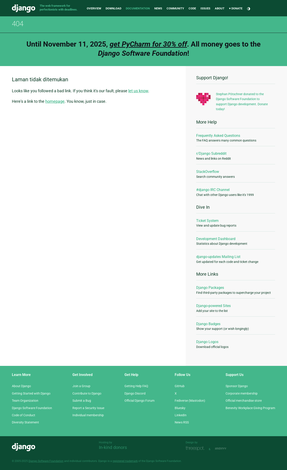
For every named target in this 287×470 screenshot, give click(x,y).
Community (175, 8)
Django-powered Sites (213, 306)
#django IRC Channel (213, 190)
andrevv (225, 448)
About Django (21, 386)
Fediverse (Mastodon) (190, 400)
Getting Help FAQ (136, 386)
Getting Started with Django (31, 393)
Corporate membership (242, 393)
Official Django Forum (139, 400)
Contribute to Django (86, 393)
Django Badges (208, 324)
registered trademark (125, 461)
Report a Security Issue (88, 408)
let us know (138, 90)
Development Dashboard (215, 239)
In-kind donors (113, 447)
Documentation (138, 8)
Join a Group (81, 386)
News (158, 8)
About (219, 8)
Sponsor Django (237, 386)
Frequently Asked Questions (218, 135)
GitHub (180, 386)
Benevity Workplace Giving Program (250, 408)
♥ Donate (235, 8)
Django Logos (207, 342)
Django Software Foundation (32, 408)
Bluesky (180, 408)
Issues (205, 8)
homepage (55, 101)
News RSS (182, 422)
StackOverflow (207, 172)
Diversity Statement (25, 422)
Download (113, 8)
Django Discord (135, 393)
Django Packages (210, 287)
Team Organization (25, 400)
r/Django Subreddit (211, 153)
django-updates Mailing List (218, 257)
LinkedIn (181, 415)
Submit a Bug (81, 400)
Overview (94, 8)
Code (192, 8)
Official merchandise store (244, 400)
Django (23, 8)
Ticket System (207, 221)
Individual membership (88, 415)
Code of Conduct (23, 415)
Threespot (196, 448)
